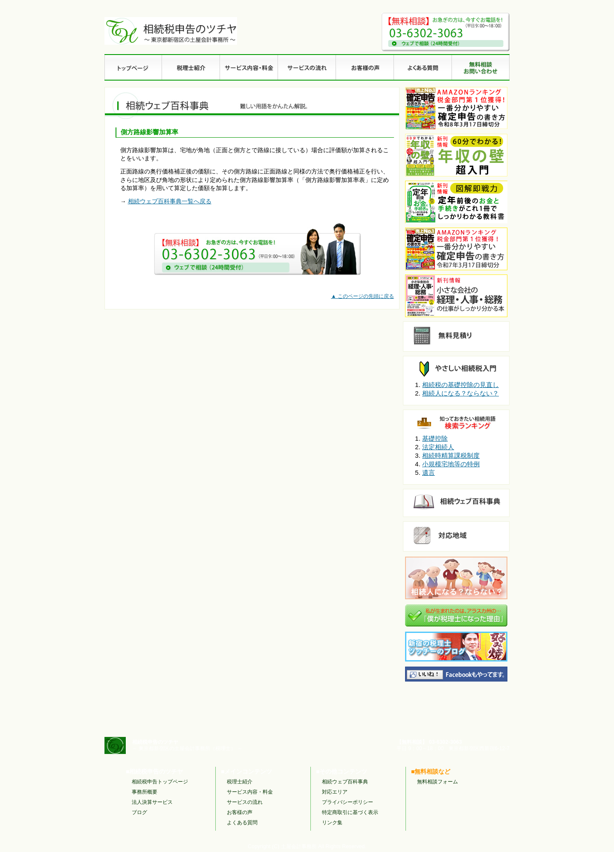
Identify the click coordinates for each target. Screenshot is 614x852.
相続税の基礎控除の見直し (460, 384)
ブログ (139, 812)
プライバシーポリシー (347, 802)
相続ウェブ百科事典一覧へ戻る (169, 201)
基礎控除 (435, 438)
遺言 (428, 472)
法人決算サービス (152, 802)
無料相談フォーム (437, 782)
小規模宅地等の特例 (451, 464)
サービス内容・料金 (250, 792)
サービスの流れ (245, 802)
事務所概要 (144, 792)
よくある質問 (242, 823)
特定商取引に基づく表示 (350, 812)
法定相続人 (438, 447)
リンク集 (332, 823)
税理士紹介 (239, 782)
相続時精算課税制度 (451, 455)
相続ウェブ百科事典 (345, 782)
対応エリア (335, 792)
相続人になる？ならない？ (460, 393)
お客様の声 (239, 812)
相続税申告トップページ (160, 782)
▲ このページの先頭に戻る (362, 296)
